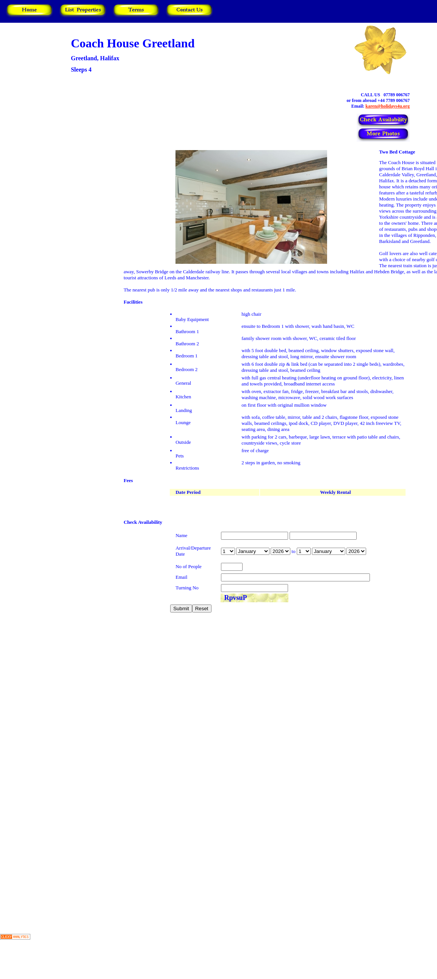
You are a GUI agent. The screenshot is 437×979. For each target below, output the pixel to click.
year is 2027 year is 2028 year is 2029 (280, 551)
